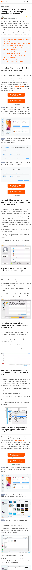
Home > (4, 6)
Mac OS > (8, 6)
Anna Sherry (7, 17)
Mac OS (15, 18)
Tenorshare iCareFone (18, 86)
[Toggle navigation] (29, 2)
